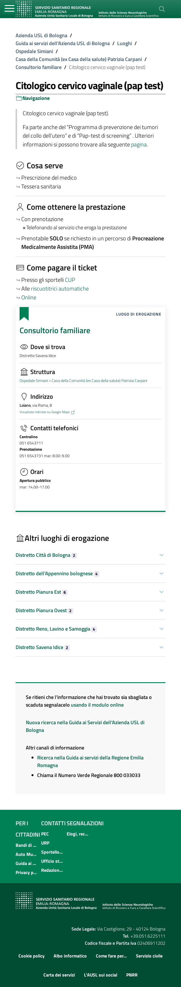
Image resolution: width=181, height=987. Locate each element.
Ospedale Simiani (34, 51)
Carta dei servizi (59, 974)
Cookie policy (31, 955)
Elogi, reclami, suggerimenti (78, 833)
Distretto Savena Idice (43, 647)
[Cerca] (162, 9)
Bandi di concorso (27, 845)
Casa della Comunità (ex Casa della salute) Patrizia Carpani (79, 59)
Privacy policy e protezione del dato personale (27, 872)
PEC (45, 833)
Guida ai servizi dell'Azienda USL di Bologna (63, 43)
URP (45, 842)
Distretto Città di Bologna (46, 555)
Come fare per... (111, 955)
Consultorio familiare (39, 67)
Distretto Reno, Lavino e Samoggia (56, 629)
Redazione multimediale (52, 870)
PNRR (132, 974)
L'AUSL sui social (100, 974)
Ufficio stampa (52, 861)
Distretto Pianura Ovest (44, 610)
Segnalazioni (85, 823)
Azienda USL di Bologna (41, 35)
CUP (70, 280)
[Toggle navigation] (9, 9)
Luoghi (124, 43)
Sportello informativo (52, 852)
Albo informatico (70, 955)
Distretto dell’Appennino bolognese (57, 573)
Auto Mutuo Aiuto (27, 854)
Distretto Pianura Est (42, 592)
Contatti (53, 823)
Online (28, 297)
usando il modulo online (97, 705)
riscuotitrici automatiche (60, 288)
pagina (139, 144)
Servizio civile (149, 955)
